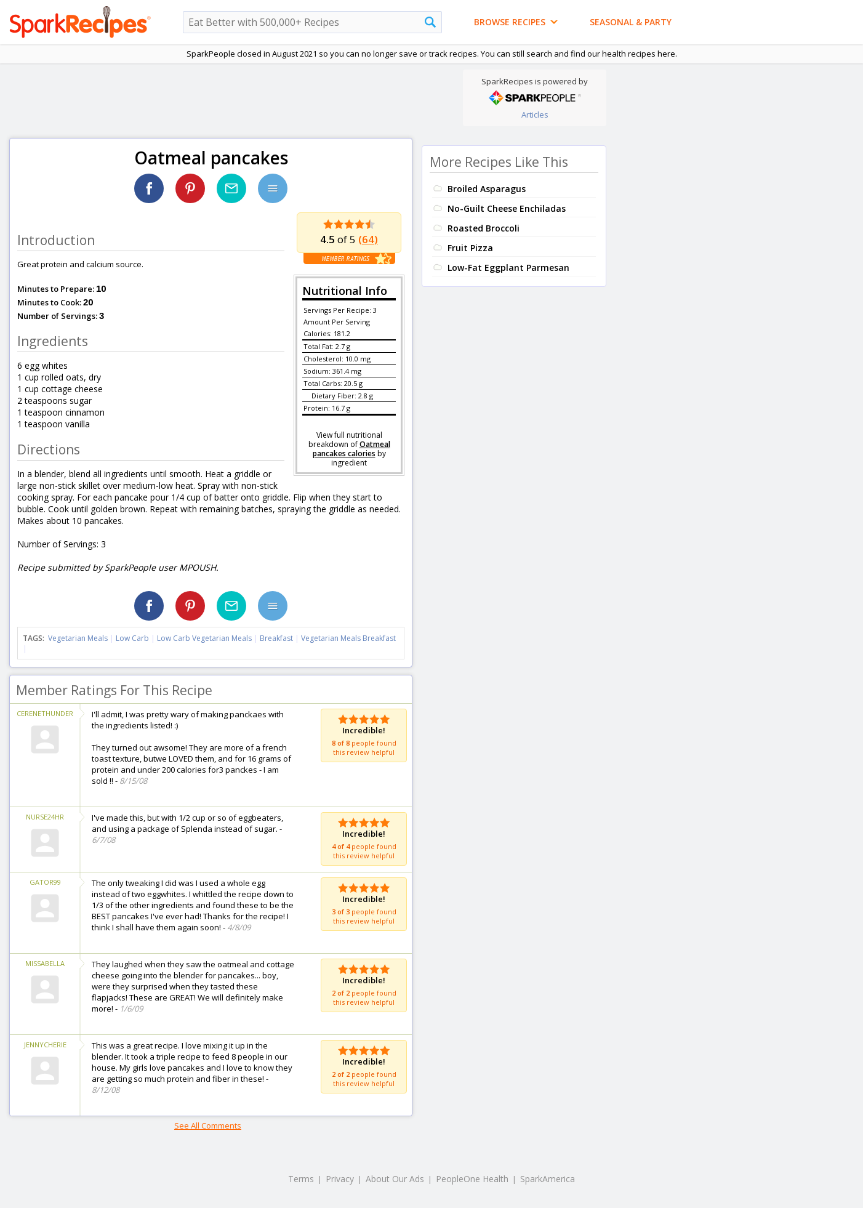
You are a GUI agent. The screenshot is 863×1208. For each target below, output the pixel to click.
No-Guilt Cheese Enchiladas (507, 208)
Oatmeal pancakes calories (351, 449)
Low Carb (132, 638)
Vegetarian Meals (78, 638)
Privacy (340, 1179)
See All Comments (207, 1125)
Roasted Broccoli (484, 228)
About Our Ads (395, 1179)
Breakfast (276, 638)
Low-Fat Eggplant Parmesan (508, 267)
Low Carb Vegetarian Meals (204, 638)
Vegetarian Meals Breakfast (348, 638)
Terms (301, 1179)
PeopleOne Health (472, 1179)
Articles (534, 114)
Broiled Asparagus (487, 189)
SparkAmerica (547, 1179)
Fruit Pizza (470, 248)
